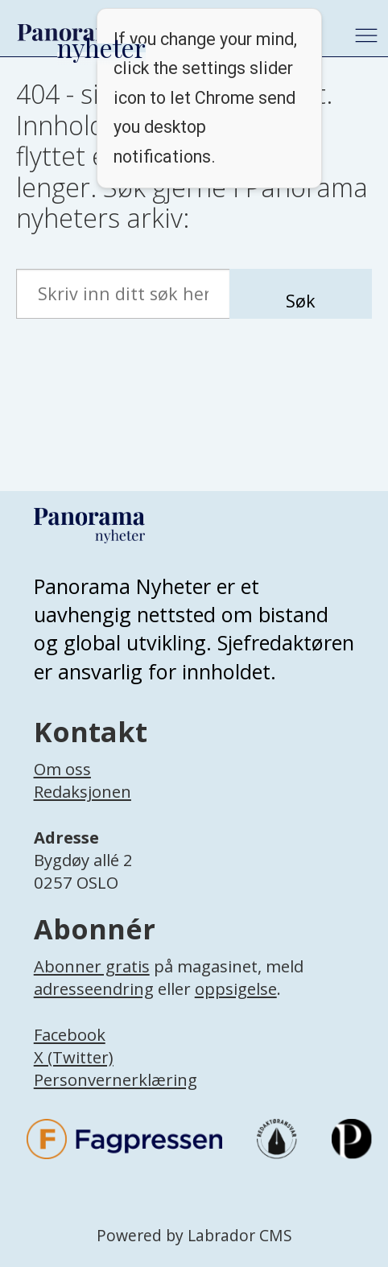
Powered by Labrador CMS (194, 1235)
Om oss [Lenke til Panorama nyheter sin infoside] (62, 768)
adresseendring (94, 988)
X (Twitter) (74, 1057)
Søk (301, 300)
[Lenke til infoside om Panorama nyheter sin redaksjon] (82, 808)
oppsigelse (236, 988)
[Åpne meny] (366, 35)
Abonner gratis (92, 966)
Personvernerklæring (115, 1079)
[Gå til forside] (73, 32)
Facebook (69, 1034)
